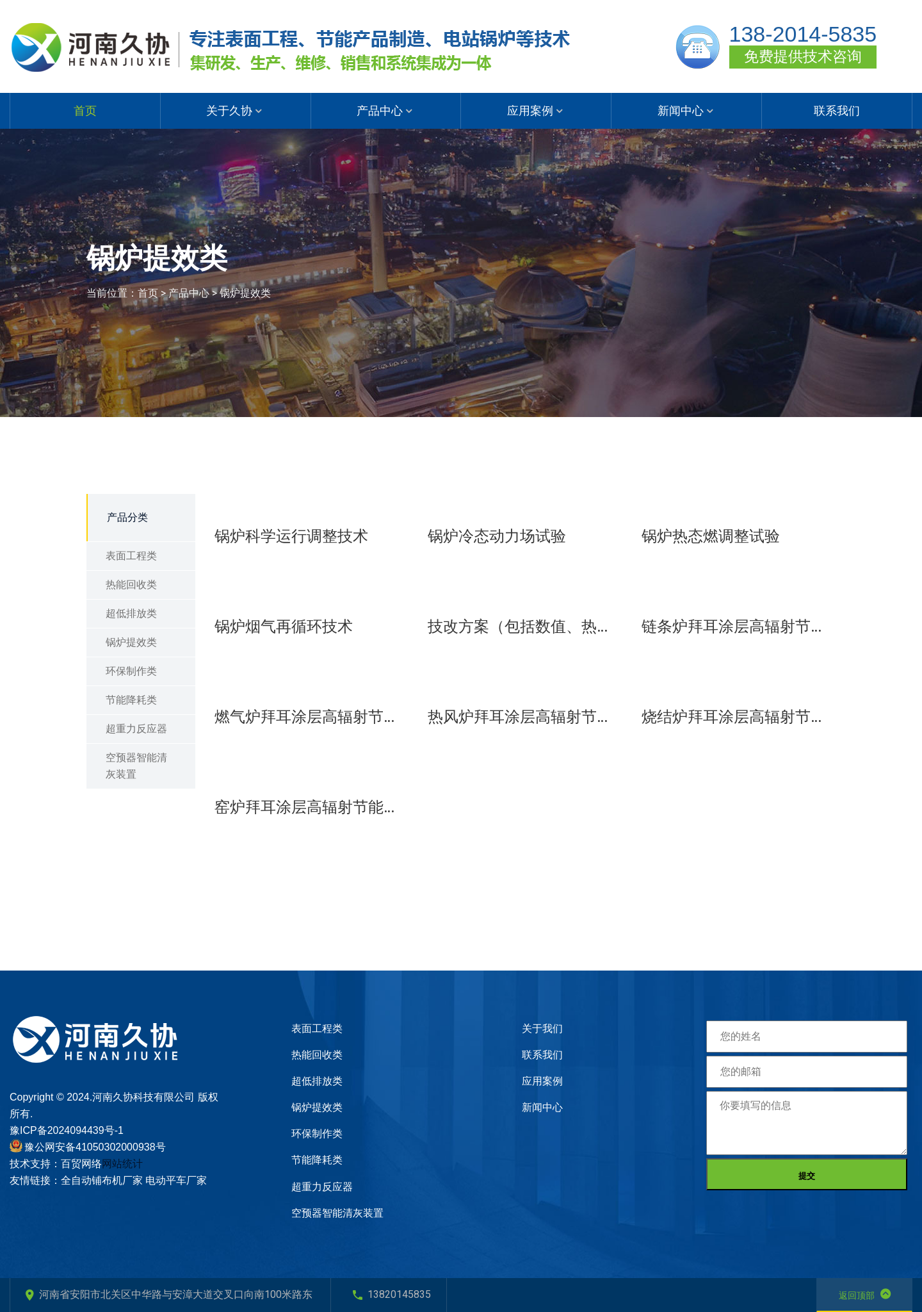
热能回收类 (131, 584)
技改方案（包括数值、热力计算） (525, 627)
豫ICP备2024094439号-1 (67, 1130)
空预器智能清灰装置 (136, 765)
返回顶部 (865, 1294)
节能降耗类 (131, 700)
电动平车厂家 (176, 1180)
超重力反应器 (136, 729)
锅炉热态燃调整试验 (711, 536)
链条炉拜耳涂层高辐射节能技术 (739, 627)
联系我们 (837, 110)
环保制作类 (131, 671)
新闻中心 (681, 110)
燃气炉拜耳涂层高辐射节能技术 (311, 717)
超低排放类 (131, 613)
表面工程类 (131, 556)
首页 (85, 110)
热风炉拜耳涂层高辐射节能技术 (525, 717)
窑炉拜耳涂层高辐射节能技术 (311, 807)
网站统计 (122, 1163)
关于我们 (542, 1028)
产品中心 (380, 110)
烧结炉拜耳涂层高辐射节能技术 (739, 717)
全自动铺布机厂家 (102, 1180)
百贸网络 (81, 1163)
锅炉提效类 (245, 293)
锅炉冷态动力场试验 (497, 536)
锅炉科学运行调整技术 (291, 536)
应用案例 (530, 110)
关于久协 (229, 110)
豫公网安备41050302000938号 (95, 1147)
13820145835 (392, 1294)
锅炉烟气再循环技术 (283, 627)
